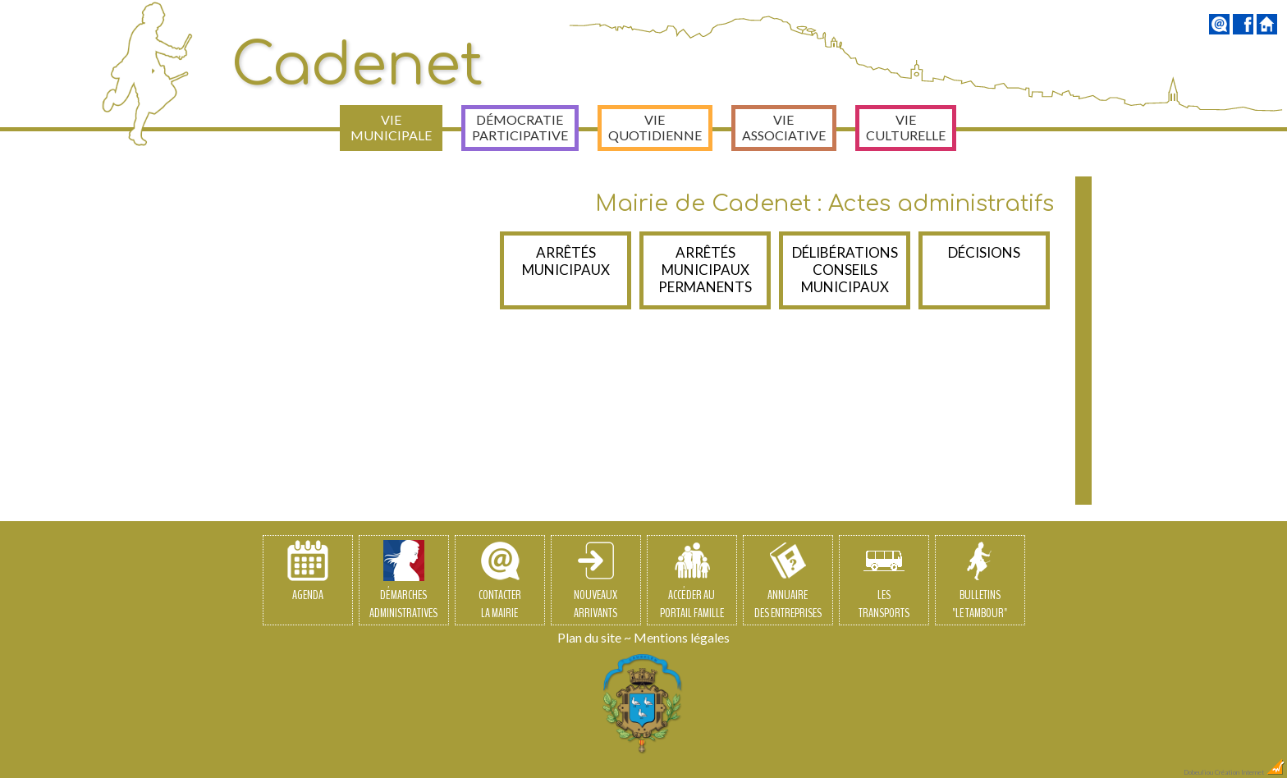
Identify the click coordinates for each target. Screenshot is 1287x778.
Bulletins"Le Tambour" (979, 581)
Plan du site (589, 637)
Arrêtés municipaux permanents (705, 269)
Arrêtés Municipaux (566, 261)
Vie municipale (391, 127)
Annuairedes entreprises (788, 581)
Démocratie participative (520, 127)
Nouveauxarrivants (595, 581)
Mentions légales (682, 637)
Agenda (307, 572)
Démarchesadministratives (403, 581)
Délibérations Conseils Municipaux (845, 269)
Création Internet (1250, 772)
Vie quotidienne (655, 127)
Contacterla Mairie (500, 581)
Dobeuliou (1198, 772)
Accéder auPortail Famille (692, 581)
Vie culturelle (906, 127)
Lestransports (884, 581)
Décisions (984, 252)
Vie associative (784, 127)
